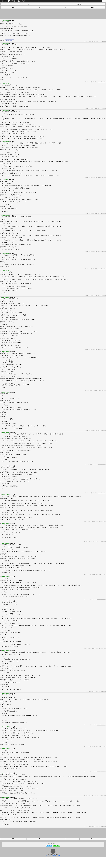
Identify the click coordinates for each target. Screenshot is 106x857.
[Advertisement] (53, 14)
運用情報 (54, 855)
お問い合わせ (48, 855)
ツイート (50, 845)
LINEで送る (57, 845)
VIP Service (55, 854)
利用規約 (59, 855)
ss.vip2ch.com (9, 40)
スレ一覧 (27, 4)
